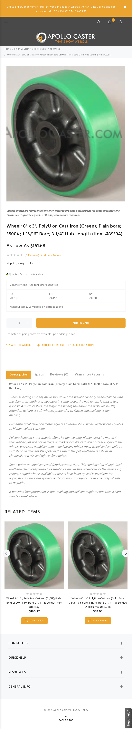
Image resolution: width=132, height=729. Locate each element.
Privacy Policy (80, 710)
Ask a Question (81, 345)
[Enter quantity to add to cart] (19, 323)
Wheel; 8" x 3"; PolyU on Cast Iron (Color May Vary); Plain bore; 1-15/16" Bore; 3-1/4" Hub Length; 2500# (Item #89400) (98, 602)
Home (8, 49)
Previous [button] (6, 553)
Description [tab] (18, 374)
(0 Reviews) (32, 255)
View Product (36, 621)
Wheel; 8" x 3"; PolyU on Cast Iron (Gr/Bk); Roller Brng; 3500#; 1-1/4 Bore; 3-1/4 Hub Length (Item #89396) (34, 602)
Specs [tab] (39, 374)
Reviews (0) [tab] (59, 374)
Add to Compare (50, 345)
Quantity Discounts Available (26, 274)
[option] (34, 569)
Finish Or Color (21, 49)
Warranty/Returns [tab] (89, 374)
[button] (122, 70)
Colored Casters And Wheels (46, 49)
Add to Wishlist (19, 345)
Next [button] (125, 553)
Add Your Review (51, 255)
